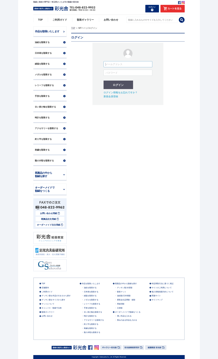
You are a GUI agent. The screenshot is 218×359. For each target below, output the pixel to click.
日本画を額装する (91, 292)
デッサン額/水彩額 (124, 288)
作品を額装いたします (47, 31)
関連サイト (156, 296)
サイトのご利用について (162, 288)
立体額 (119, 308)
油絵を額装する (90, 288)
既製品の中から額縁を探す (43, 174)
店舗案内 (45, 288)
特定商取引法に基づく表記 (162, 284)
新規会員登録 (111, 96)
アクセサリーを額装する (94, 320)
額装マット (121, 292)
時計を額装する (90, 316)
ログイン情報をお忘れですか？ (120, 92)
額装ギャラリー (85, 19)
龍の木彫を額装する (92, 332)
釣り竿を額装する (91, 324)
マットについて (48, 304)
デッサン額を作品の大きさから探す (56, 296)
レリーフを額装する (92, 304)
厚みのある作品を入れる (127, 320)
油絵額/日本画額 (123, 296)
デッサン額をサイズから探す (53, 300)
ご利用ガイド (60, 19)
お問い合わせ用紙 (48, 213)
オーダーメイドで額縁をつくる (44, 189)
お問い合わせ (111, 19)
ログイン (118, 84)
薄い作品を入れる (124, 316)
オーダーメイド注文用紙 (48, 225)
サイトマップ (157, 300)
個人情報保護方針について (162, 292)
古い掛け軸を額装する (93, 312)
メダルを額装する (91, 300)
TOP (40, 19)
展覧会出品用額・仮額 (126, 300)
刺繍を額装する (90, 328)
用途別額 (120, 304)
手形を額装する (90, 308)
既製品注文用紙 (48, 219)
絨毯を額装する (90, 296)
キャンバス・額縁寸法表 (52, 308)
